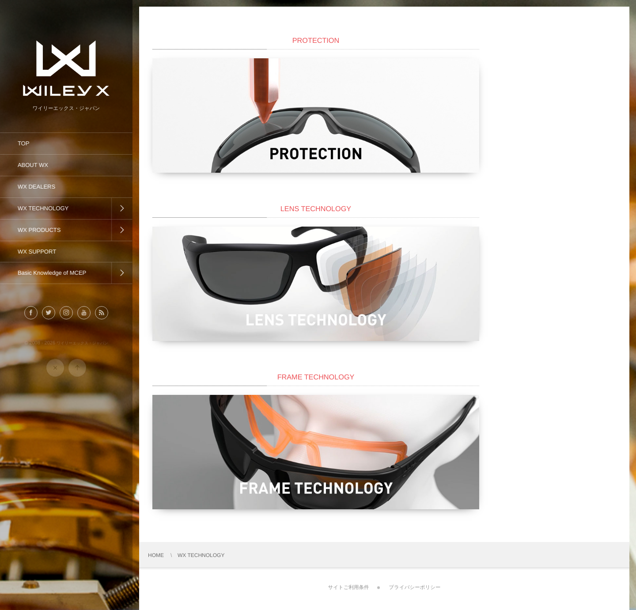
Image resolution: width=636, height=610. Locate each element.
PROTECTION (315, 41)
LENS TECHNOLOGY (315, 209)
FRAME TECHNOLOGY (316, 377)
